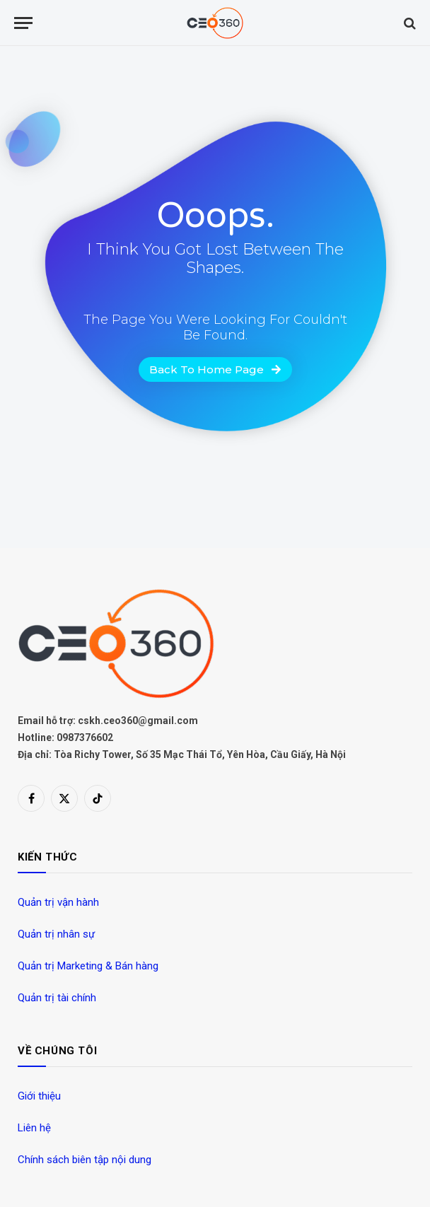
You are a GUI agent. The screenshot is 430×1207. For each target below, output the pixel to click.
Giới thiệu (39, 1096)
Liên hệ (34, 1127)
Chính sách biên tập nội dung (84, 1159)
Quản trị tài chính (57, 997)
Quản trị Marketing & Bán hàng (88, 966)
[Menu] (23, 23)
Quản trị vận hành (58, 902)
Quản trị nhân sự (56, 934)
